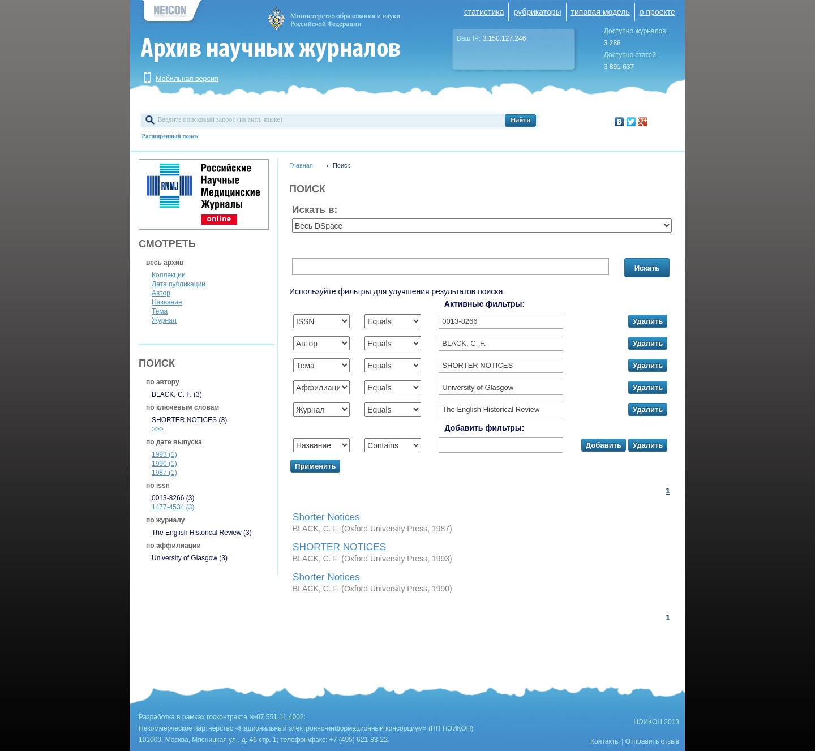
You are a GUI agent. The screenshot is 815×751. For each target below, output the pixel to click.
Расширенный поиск (170, 136)
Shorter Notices (326, 516)
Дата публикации (178, 284)
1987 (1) (164, 473)
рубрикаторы (537, 11)
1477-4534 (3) (173, 507)
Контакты (605, 741)
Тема (160, 311)
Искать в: (314, 209)
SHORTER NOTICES (339, 546)
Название (167, 302)
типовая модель (600, 11)
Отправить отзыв (652, 741)
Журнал (164, 320)
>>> (158, 429)
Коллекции (169, 275)
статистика (484, 11)
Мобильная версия (187, 79)
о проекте (657, 11)
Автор (161, 293)
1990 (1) (164, 463)
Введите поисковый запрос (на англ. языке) (220, 119)
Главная (301, 165)
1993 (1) (164, 454)
